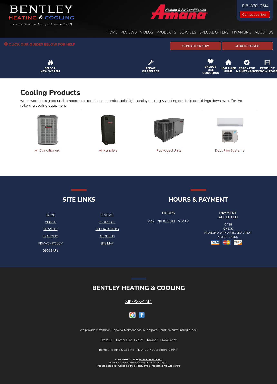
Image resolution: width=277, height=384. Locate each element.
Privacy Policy (50, 243)
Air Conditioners (47, 133)
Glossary (50, 250)
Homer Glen (124, 340)
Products (166, 32)
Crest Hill (106, 340)
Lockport (152, 340)
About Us (264, 32)
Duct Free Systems (229, 133)
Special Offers (214, 32)
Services (187, 32)
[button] (195, 46)
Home (112, 32)
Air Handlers (108, 133)
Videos (146, 32)
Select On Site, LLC (150, 359)
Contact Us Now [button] (254, 14)
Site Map (107, 243)
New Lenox (169, 340)
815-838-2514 (138, 302)
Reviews (129, 32)
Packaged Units (169, 133)
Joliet (139, 340)
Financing (241, 32)
